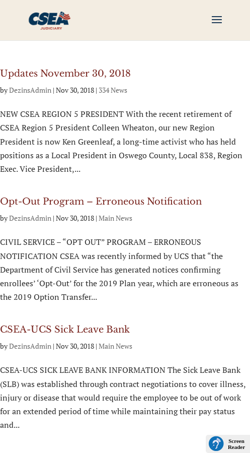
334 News (113, 90)
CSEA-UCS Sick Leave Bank (65, 329)
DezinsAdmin (30, 90)
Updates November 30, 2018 (65, 73)
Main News (115, 218)
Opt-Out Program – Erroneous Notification (101, 201)
